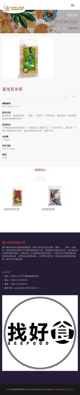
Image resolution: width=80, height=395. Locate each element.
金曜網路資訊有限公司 (64, 389)
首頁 (52, 28)
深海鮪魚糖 (48, 209)
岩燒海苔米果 (11, 209)
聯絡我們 (6, 272)
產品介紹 (61, 28)
